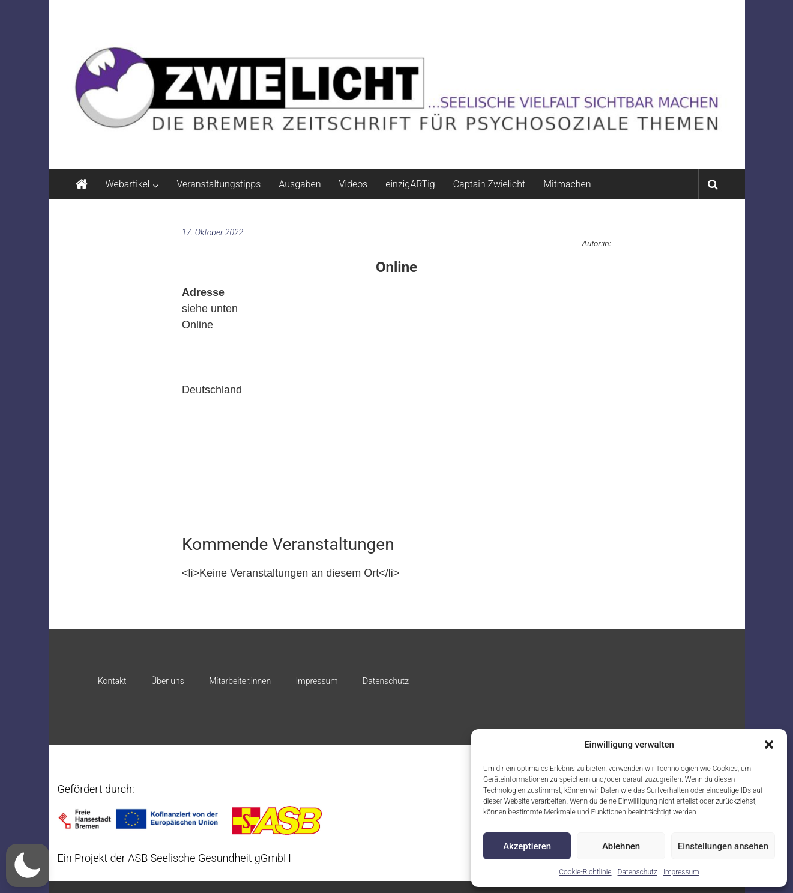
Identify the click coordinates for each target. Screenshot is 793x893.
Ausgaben (300, 184)
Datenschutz (637, 872)
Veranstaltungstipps (218, 184)
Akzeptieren (527, 846)
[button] (769, 745)
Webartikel (128, 184)
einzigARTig (410, 184)
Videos (353, 184)
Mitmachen (567, 184)
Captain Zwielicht (489, 184)
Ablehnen (621, 846)
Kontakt (112, 681)
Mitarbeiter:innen (240, 681)
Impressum (681, 872)
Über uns (167, 681)
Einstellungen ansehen (723, 846)
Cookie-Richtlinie (585, 872)
